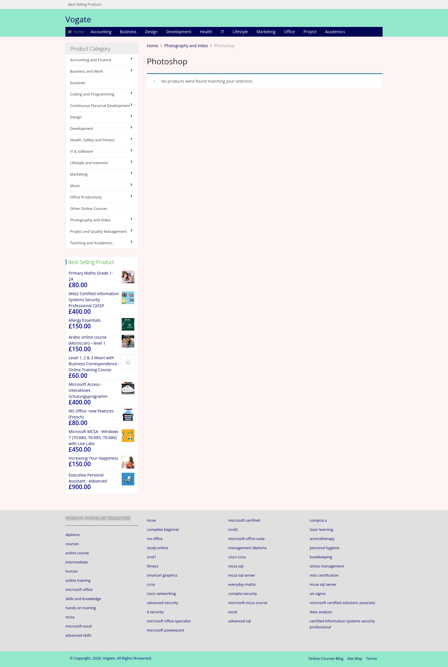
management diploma (247, 547)
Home (75, 31)
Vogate (78, 19)
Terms (371, 658)
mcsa (70, 617)
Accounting (101, 31)
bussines (77, 82)
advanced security (162, 602)
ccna (151, 584)
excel (232, 611)
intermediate (76, 562)
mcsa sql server (241, 575)
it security (155, 611)
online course (77, 552)
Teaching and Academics (102, 242)
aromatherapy (322, 538)
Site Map (354, 658)
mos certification (324, 575)
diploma (72, 534)
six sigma (317, 593)
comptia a (318, 520)
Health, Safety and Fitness (102, 139)
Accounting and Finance (102, 59)
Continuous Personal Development (102, 105)
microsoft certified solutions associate (342, 602)
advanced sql (239, 621)
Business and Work (102, 71)
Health (206, 31)
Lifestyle (240, 31)
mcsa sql (235, 566)
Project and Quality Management (102, 231)
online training (78, 580)
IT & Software (102, 151)
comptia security (242, 593)
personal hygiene (324, 547)
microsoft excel (78, 626)
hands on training (80, 607)
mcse (151, 520)
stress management (327, 566)
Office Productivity (102, 197)
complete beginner (163, 529)
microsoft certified (244, 520)
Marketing (266, 31)
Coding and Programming (102, 94)
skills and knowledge (83, 598)
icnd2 (233, 529)
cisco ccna (237, 556)
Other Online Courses (88, 208)
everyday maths (242, 584)
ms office (155, 538)
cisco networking (161, 593)
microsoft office (78, 589)
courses (72, 543)
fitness (152, 566)
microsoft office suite (246, 538)
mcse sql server (323, 584)
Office (289, 31)
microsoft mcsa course (247, 602)
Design (151, 31)
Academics (335, 31)
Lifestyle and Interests (102, 162)
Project (310, 31)
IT (222, 31)
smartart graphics (162, 575)
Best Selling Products (85, 4)
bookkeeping (321, 556)
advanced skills (78, 635)
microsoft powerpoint (165, 630)
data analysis (321, 611)
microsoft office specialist (169, 621)
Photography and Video (102, 220)
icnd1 (151, 556)
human (71, 571)
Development (178, 31)
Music (102, 185)
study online (157, 547)
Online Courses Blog (325, 658)
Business (128, 31)
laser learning (321, 529)
